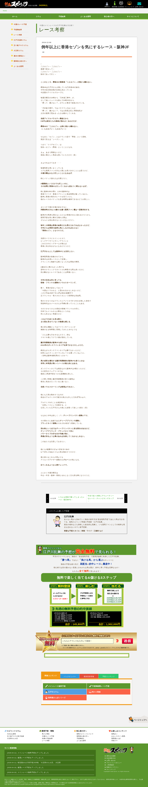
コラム (38, 16)
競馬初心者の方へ (83, 736)
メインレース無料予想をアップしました (33, 753)
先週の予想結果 (47, 738)
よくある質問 (85, 16)
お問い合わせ (111, 760)
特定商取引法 (111, 758)
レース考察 (46, 740)
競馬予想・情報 (48, 731)
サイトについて (133, 16)
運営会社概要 (111, 756)
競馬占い (114, 734)
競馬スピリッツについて (85, 734)
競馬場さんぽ (116, 738)
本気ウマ (114, 740)
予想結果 (62, 16)
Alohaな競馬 (11, 734)
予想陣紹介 (80, 738)
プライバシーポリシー (114, 763)
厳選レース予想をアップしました (31, 758)
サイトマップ (111, 769)
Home (5, 11)
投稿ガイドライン (112, 767)
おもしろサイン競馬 (118, 736)
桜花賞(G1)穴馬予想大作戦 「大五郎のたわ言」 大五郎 (39, 762)
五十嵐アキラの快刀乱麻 (15, 736)
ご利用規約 (110, 765)
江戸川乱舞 (69, 516)
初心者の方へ (109, 16)
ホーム (14, 16)
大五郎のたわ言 (12, 738)
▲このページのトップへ (137, 719)
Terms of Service (55, 784)
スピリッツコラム (14, 731)
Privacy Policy (42, 784)
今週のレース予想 (48, 736)
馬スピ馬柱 (46, 734)
